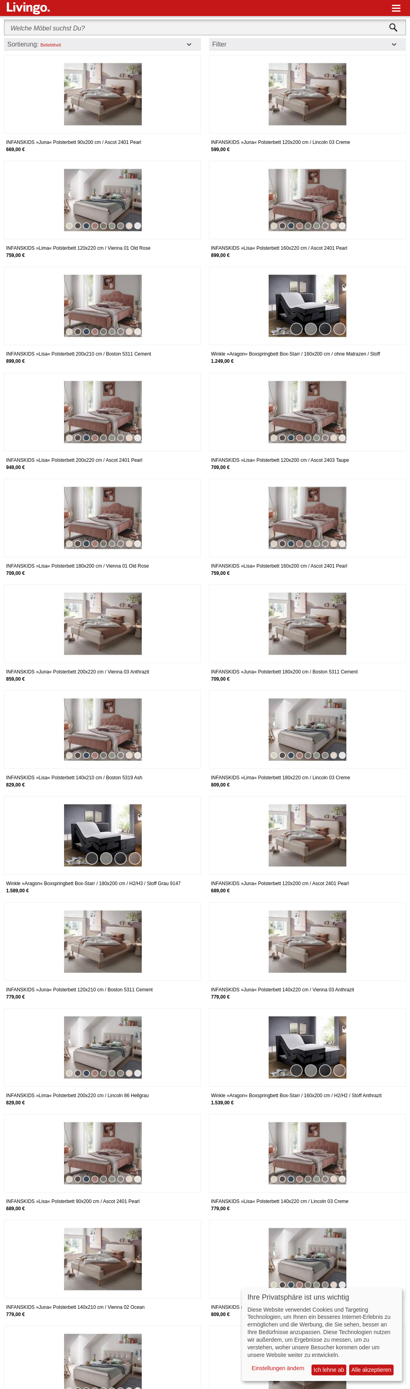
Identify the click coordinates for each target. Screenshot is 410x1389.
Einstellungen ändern (278, 1368)
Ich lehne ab (329, 1370)
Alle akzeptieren (372, 1370)
